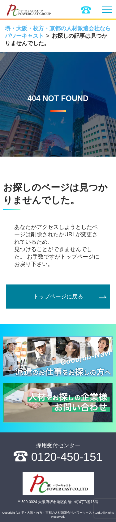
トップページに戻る (58, 296)
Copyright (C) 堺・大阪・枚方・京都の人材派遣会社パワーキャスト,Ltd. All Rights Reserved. (58, 514)
